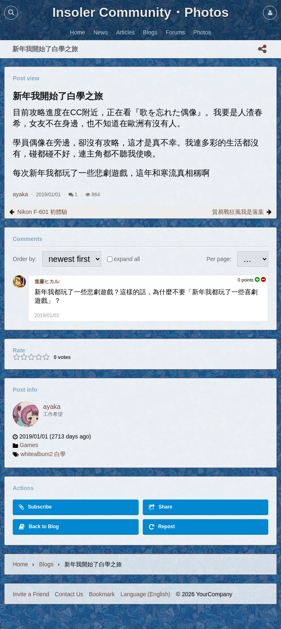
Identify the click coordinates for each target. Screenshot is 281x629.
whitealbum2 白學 (43, 454)
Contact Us (69, 594)
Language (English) (145, 594)
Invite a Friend (31, 594)
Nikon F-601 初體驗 (42, 212)
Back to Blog (39, 527)
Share (160, 507)
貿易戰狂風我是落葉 (238, 212)
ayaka (20, 194)
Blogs (46, 564)
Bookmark (102, 594)
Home (20, 564)
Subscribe (35, 507)
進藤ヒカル (46, 281)
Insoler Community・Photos (140, 12)
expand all (127, 259)
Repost (162, 527)
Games (29, 445)
